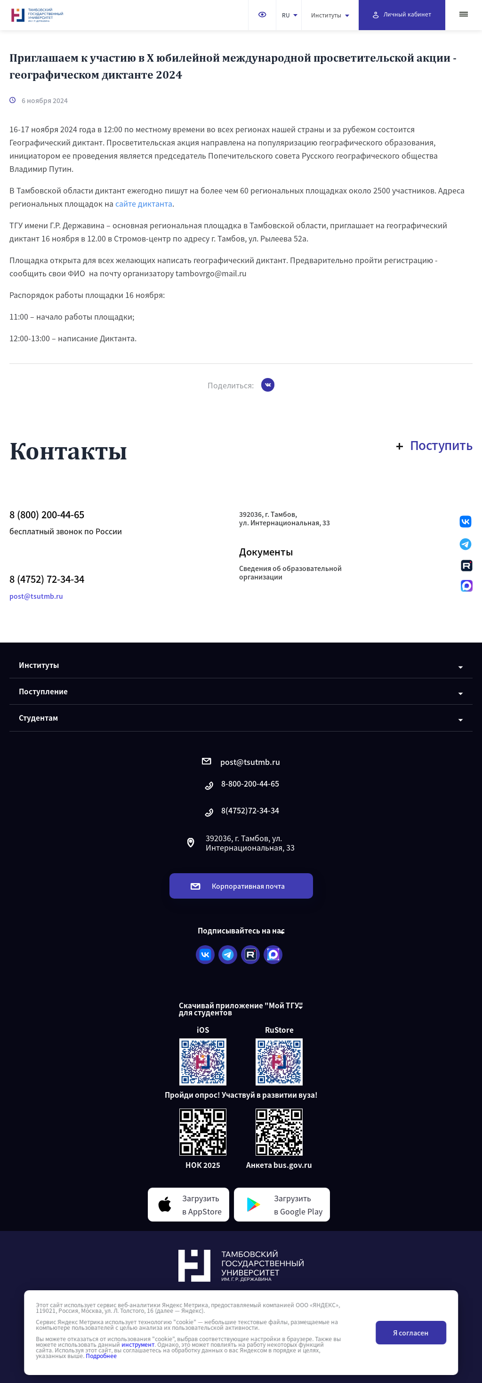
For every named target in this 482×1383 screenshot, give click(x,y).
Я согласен (410, 1332)
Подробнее (101, 1356)
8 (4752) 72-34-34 (46, 579)
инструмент (137, 1344)
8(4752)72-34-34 (241, 812)
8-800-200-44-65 (241, 786)
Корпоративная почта (238, 886)
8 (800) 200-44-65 (46, 514)
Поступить (434, 445)
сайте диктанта (143, 203)
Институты (330, 15)
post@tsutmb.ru (36, 596)
